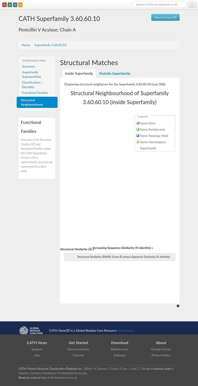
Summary (28, 66)
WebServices (119, 349)
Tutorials (78, 355)
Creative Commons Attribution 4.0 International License (53, 373)
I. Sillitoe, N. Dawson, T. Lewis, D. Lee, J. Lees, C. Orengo (116, 368)
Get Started (78, 342)
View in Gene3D (165, 17)
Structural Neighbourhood (32, 102)
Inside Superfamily (79, 73)
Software (120, 355)
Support (37, 349)
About (161, 342)
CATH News (37, 342)
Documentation (78, 349)
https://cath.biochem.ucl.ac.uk (58, 377)
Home (26, 45)
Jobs (37, 355)
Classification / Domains (32, 84)
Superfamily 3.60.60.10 (50, 45)
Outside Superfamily (114, 73)
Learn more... (126, 330)
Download (119, 342)
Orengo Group (161, 349)
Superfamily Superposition (31, 74)
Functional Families (35, 92)
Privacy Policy (161, 355)
